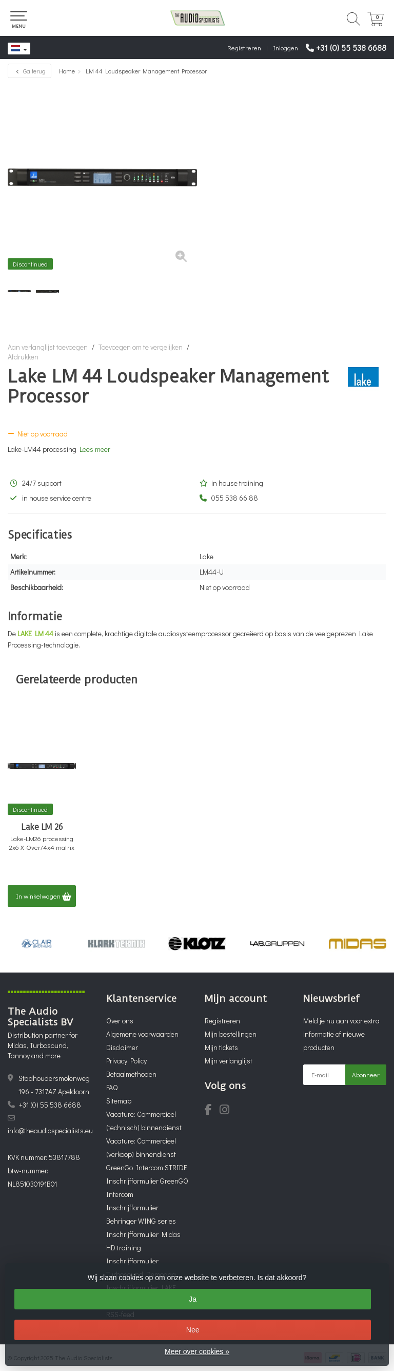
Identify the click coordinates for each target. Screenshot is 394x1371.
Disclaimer (122, 1047)
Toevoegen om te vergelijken (140, 347)
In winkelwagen (43, 896)
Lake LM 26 (42, 827)
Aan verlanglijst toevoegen (48, 347)
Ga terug (29, 71)
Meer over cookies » (197, 1351)
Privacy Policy (126, 1060)
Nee (193, 1330)
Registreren (244, 47)
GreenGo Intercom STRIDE (146, 1167)
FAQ (111, 1087)
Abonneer (366, 1074)
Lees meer (95, 449)
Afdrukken (23, 356)
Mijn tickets (221, 1047)
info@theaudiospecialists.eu (50, 1130)
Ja (192, 1299)
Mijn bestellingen (231, 1034)
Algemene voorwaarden (142, 1034)
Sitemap (118, 1101)
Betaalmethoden (131, 1074)
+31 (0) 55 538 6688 (351, 47)
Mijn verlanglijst (228, 1060)
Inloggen (285, 47)
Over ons (119, 1020)
